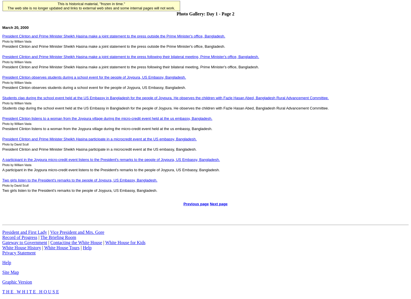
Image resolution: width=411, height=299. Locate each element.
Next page (218, 204)
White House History (21, 247)
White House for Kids (125, 242)
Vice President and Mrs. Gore (77, 232)
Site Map (10, 272)
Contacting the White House (76, 242)
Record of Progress (19, 237)
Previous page (196, 204)
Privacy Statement (19, 252)
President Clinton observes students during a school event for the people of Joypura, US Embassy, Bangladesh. (94, 77)
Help (87, 247)
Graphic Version (17, 282)
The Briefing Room (58, 237)
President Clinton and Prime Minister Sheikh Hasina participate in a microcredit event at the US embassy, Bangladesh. (99, 139)
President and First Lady (24, 232)
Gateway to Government (24, 242)
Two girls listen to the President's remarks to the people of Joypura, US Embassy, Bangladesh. (79, 180)
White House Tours (62, 247)
